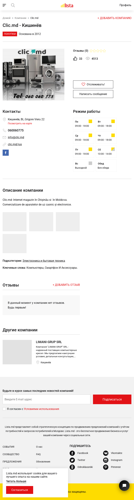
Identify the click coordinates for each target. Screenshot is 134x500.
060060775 (16, 130)
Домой (6, 18)
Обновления (43, 461)
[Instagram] (112, 460)
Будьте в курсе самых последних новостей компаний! (38, 390)
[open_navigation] (5, 5)
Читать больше (16, 481)
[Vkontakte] (112, 453)
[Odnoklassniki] (81, 467)
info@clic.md (16, 137)
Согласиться (19, 490)
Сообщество (11, 454)
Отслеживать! (93, 84)
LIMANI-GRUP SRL (49, 342)
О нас (39, 446)
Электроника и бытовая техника (44, 260)
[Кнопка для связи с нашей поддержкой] (124, 485)
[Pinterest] (112, 467)
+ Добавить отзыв (66, 284)
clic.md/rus (15, 144)
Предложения (12, 461)
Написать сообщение (93, 94)
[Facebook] (79, 453)
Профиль (125, 5)
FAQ (38, 454)
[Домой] (67, 5)
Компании (20, 18)
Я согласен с (15, 409)
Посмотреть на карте (20, 123)
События (8, 446)
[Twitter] (77, 460)
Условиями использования (41, 409)
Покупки (10, 33)
